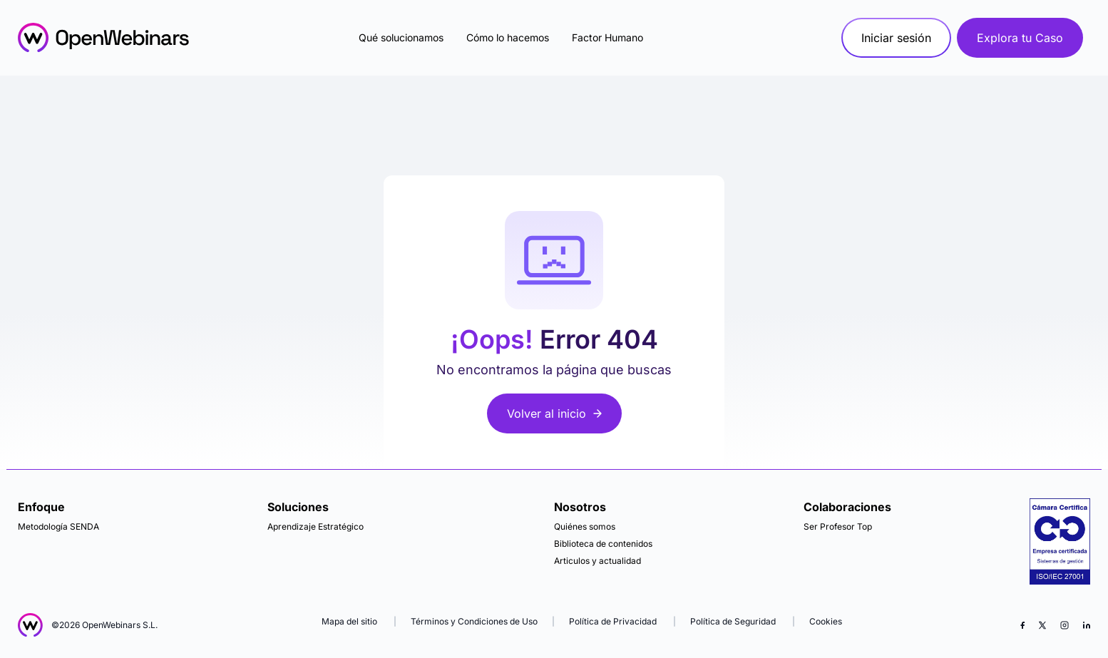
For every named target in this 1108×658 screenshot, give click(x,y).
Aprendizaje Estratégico (315, 526)
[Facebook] (1022, 625)
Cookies (825, 621)
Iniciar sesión (896, 38)
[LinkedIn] (1086, 625)
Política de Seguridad (733, 621)
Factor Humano (607, 37)
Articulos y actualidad (597, 560)
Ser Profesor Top (838, 526)
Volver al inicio (554, 413)
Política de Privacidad (613, 621)
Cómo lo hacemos (507, 37)
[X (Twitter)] (1042, 625)
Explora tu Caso (1020, 38)
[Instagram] (1064, 625)
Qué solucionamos (401, 37)
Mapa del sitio (350, 621)
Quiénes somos (584, 526)
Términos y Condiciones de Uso (474, 621)
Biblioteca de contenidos (603, 543)
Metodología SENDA (58, 526)
